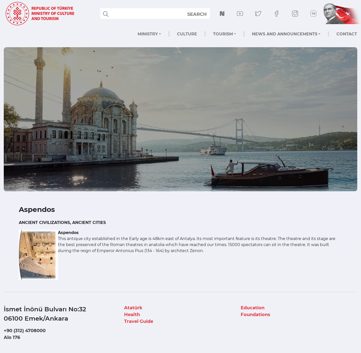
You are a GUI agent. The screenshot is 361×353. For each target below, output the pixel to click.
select (201, 14)
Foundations (255, 314)
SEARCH (197, 14)
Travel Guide (138, 321)
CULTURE (187, 34)
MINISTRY (148, 34)
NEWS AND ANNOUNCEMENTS (284, 34)
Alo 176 (12, 337)
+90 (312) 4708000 (25, 330)
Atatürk (133, 308)
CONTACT (346, 34)
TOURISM (223, 34)
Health (132, 314)
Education (252, 308)
